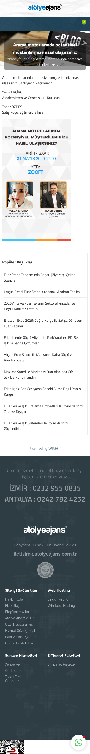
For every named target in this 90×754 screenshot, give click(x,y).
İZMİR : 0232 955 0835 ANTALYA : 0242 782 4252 (45, 491)
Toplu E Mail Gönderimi (14, 676)
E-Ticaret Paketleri (62, 662)
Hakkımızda (14, 597)
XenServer (13, 662)
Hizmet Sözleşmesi (20, 628)
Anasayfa (14, 58)
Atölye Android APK (20, 616)
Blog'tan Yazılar (17, 609)
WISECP (54, 448)
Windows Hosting (61, 603)
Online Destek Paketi (21, 641)
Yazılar (28, 58)
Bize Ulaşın (13, 603)
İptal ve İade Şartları (20, 634)
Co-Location (14, 668)
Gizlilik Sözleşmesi (19, 622)
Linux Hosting (58, 597)
